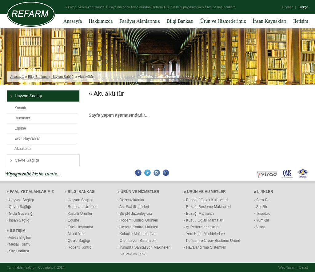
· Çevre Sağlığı (19, 207)
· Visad (259, 227)
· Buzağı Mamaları (199, 213)
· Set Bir (260, 207)
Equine (20, 128)
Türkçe (303, 7)
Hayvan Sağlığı (62, 76)
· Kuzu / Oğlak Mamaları (204, 220)
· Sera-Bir (262, 200)
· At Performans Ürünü (202, 227)
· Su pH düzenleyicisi (135, 213)
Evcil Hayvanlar (27, 138)
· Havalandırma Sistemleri (205, 247)
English (287, 7)
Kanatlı (20, 108)
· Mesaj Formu (18, 244)
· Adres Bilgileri (19, 237)
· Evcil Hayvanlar (79, 227)
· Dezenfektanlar (131, 200)
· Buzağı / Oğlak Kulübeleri (206, 200)
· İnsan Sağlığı (18, 220)
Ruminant (22, 118)
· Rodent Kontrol (78, 247)
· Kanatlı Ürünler (78, 213)
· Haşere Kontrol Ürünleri (138, 227)
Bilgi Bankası (38, 76)
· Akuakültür (75, 234)
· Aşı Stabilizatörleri (133, 207)
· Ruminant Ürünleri (81, 207)
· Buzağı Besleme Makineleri (207, 207)
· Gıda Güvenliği (20, 213)
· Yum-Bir (261, 220)
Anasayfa (17, 76)
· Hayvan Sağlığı (20, 200)
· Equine (72, 220)
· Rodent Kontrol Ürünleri (138, 220)
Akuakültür (23, 148)
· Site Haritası (18, 251)
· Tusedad (262, 213)
